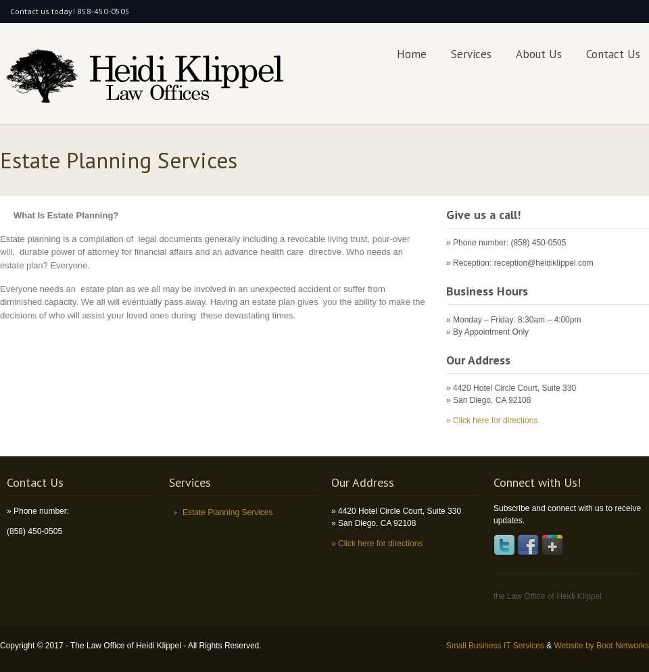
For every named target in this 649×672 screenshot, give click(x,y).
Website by (575, 645)
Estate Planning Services (227, 512)
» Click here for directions (491, 420)
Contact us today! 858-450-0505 (70, 11)
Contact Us (613, 54)
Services (471, 54)
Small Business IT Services (496, 645)
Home (412, 54)
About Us (539, 54)
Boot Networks (622, 645)
